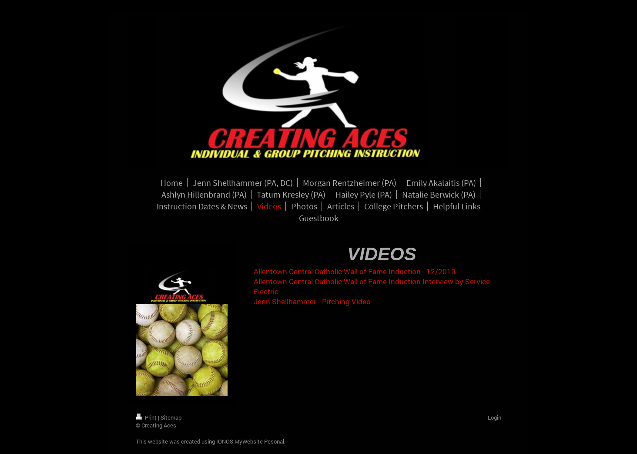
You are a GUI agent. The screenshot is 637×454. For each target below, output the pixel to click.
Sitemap (171, 417)
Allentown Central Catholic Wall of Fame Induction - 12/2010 (355, 271)
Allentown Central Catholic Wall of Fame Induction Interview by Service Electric (372, 286)
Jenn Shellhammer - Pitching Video (312, 301)
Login (494, 417)
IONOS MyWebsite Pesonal (250, 441)
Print (147, 417)
